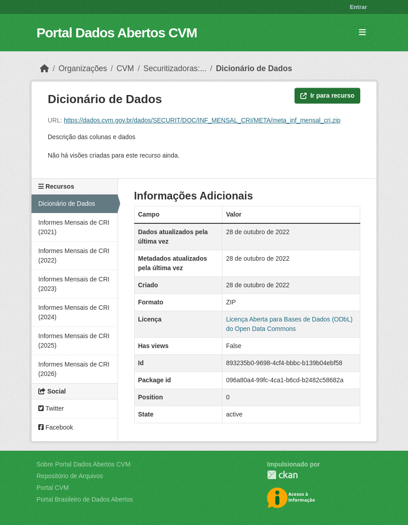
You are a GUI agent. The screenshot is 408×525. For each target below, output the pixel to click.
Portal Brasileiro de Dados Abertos (84, 499)
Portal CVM (52, 487)
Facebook (55, 427)
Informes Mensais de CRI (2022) (73, 255)
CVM (125, 68)
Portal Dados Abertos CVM (116, 32)
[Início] (44, 68)
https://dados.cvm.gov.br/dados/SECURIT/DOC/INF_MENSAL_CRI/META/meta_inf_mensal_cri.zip (202, 120)
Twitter (51, 408)
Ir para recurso (327, 95)
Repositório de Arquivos (69, 476)
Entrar (358, 7)
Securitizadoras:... (175, 68)
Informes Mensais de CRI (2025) (73, 340)
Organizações (83, 68)
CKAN (282, 475)
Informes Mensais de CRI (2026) (73, 369)
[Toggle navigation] (362, 32)
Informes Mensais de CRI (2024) (73, 312)
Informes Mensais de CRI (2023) (73, 284)
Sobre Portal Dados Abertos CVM (83, 464)
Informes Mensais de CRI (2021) (73, 227)
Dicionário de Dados (254, 68)
